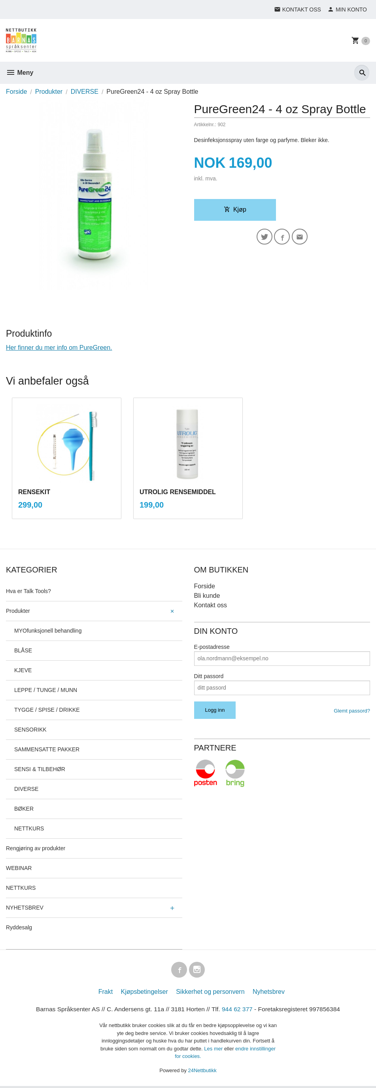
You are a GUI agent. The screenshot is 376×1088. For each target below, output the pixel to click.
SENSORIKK (30, 729)
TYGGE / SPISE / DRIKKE (47, 710)
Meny (19, 72)
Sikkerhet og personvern (210, 993)
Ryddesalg (19, 927)
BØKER (24, 809)
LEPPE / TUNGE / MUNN (45, 690)
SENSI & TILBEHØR (39, 769)
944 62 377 (238, 1010)
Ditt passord (209, 676)
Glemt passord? (352, 711)
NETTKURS (29, 828)
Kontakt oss (210, 605)
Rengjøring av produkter (35, 848)
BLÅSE (23, 650)
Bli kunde (207, 595)
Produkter (18, 611)
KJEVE (23, 670)
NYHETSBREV (24, 907)
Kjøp (235, 209)
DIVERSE (26, 789)
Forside (16, 91)
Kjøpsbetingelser (144, 993)
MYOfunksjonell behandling (47, 630)
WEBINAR (19, 868)
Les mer (214, 1050)
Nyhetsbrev (269, 993)
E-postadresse (212, 647)
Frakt (105, 993)
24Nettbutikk (202, 1072)
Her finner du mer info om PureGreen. (59, 347)
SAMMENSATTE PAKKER (46, 749)
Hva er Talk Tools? (28, 591)
